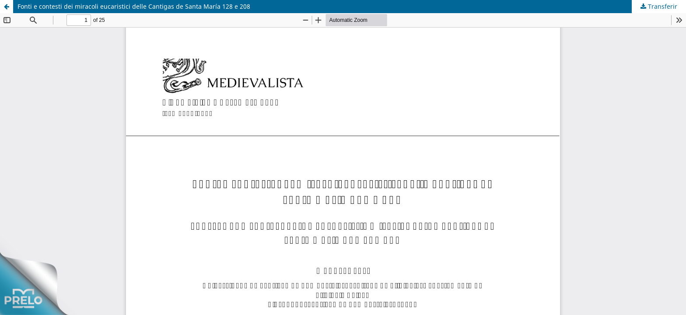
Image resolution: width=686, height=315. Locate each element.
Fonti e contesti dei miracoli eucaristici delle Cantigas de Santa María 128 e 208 (134, 6)
